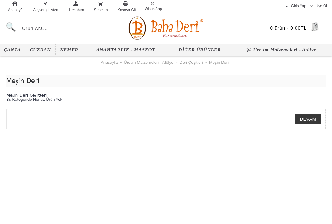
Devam (308, 119)
